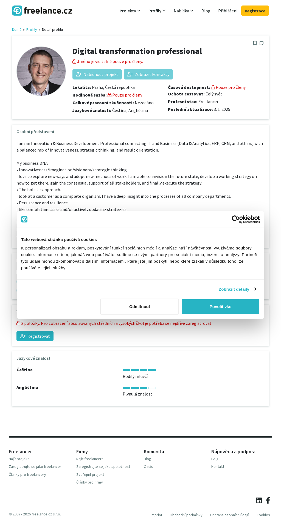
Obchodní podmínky (186, 514)
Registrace (255, 10)
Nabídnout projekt (97, 74)
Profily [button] (157, 10)
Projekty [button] (130, 10)
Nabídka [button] (184, 10)
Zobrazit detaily (234, 289)
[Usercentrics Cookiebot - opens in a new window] (236, 219)
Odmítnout (139, 306)
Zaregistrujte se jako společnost (103, 466)
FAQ (214, 458)
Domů (16, 29)
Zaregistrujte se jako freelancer (35, 466)
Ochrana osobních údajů (229, 514)
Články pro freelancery (27, 474)
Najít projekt (19, 458)
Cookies (263, 514)
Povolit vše (220, 306)
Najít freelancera (89, 458)
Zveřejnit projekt (90, 474)
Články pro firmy (89, 482)
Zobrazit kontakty (148, 74)
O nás (148, 466)
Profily (31, 29)
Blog (205, 10)
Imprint (156, 514)
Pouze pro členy (125, 95)
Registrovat (35, 336)
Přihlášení (227, 10)
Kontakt (217, 466)
